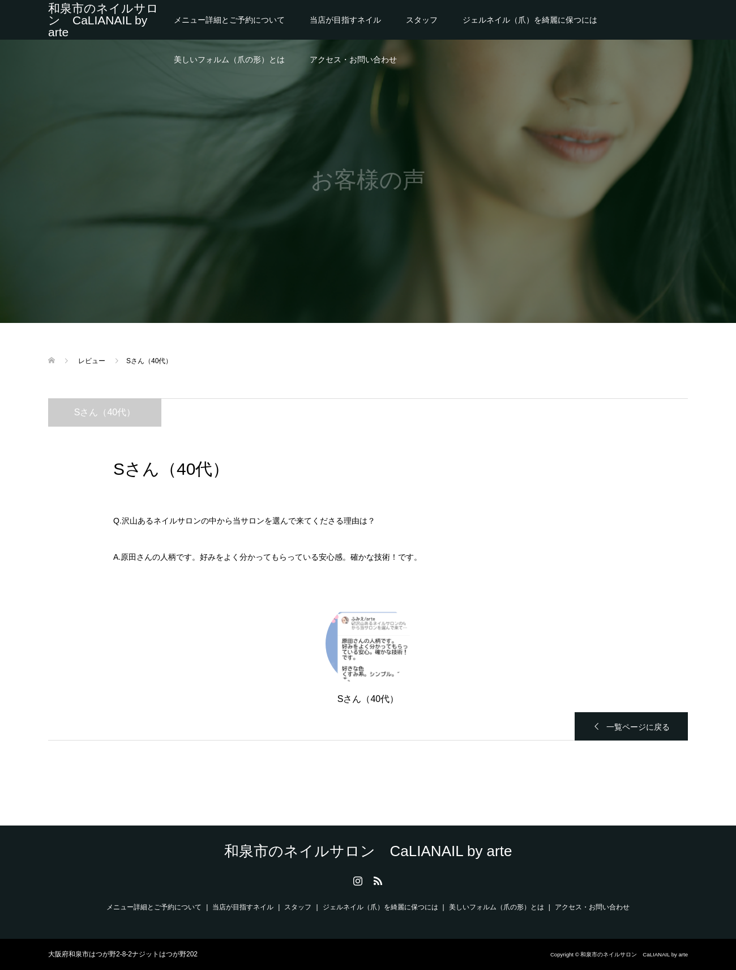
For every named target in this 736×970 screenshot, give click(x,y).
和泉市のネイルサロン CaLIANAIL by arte (103, 20)
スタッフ (422, 19)
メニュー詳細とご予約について (229, 19)
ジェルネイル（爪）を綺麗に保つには (530, 19)
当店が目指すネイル (345, 19)
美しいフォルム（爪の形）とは (229, 59)
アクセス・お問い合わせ (353, 59)
